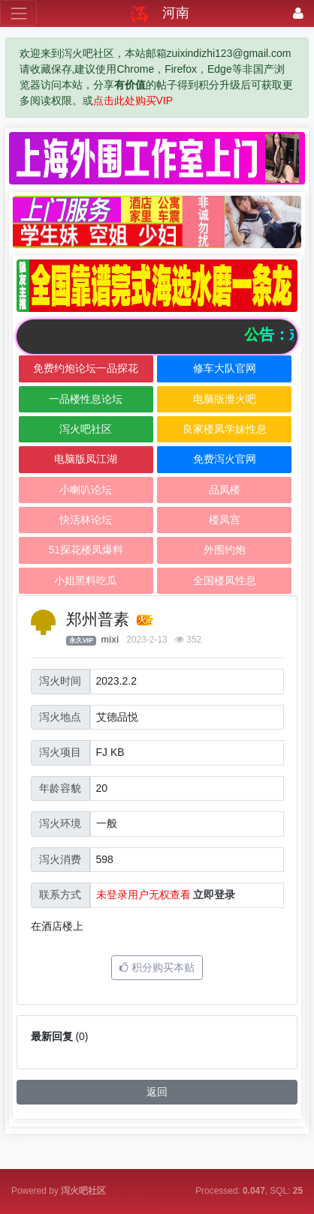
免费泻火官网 (224, 459)
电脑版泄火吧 (224, 399)
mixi (110, 639)
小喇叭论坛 (85, 490)
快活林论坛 (85, 520)
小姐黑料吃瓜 (85, 580)
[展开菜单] (18, 13)
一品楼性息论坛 (85, 399)
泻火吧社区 (85, 429)
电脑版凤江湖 (85, 459)
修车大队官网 (224, 368)
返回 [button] (157, 1092)
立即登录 (214, 895)
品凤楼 (224, 490)
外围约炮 (225, 550)
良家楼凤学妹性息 (225, 429)
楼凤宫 (224, 520)
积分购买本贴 (157, 967)
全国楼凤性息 (224, 580)
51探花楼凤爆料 (85, 550)
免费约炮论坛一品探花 (85, 368)
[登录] (298, 13)
